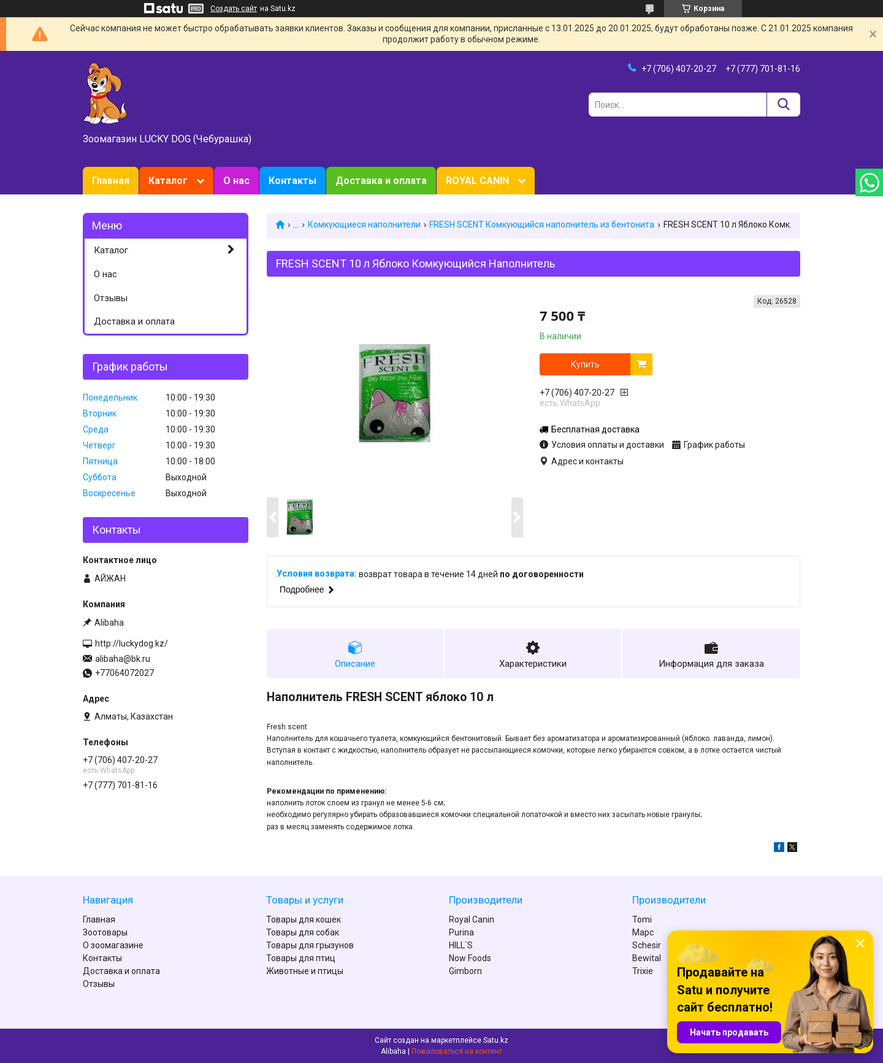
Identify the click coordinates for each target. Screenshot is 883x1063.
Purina (461, 932)
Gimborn (465, 971)
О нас (236, 180)
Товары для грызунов (310, 945)
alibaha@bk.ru (122, 659)
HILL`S (461, 945)
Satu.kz (495, 1040)
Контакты (292, 180)
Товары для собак (302, 932)
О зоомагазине (113, 945)
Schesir (646, 945)
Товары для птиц (300, 958)
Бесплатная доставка (595, 429)
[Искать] (783, 105)
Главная (110, 180)
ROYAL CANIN (477, 180)
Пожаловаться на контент (456, 1051)
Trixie (642, 971)
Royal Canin (471, 919)
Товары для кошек (303, 919)
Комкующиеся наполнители (364, 224)
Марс (643, 932)
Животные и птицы (304, 971)
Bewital (646, 958)
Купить (585, 364)
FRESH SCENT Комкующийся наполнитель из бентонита (541, 224)
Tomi (642, 919)
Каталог (168, 180)
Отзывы (111, 298)
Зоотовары (105, 932)
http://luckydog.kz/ (131, 643)
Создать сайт (233, 8)
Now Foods (470, 958)
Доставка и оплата (381, 180)
